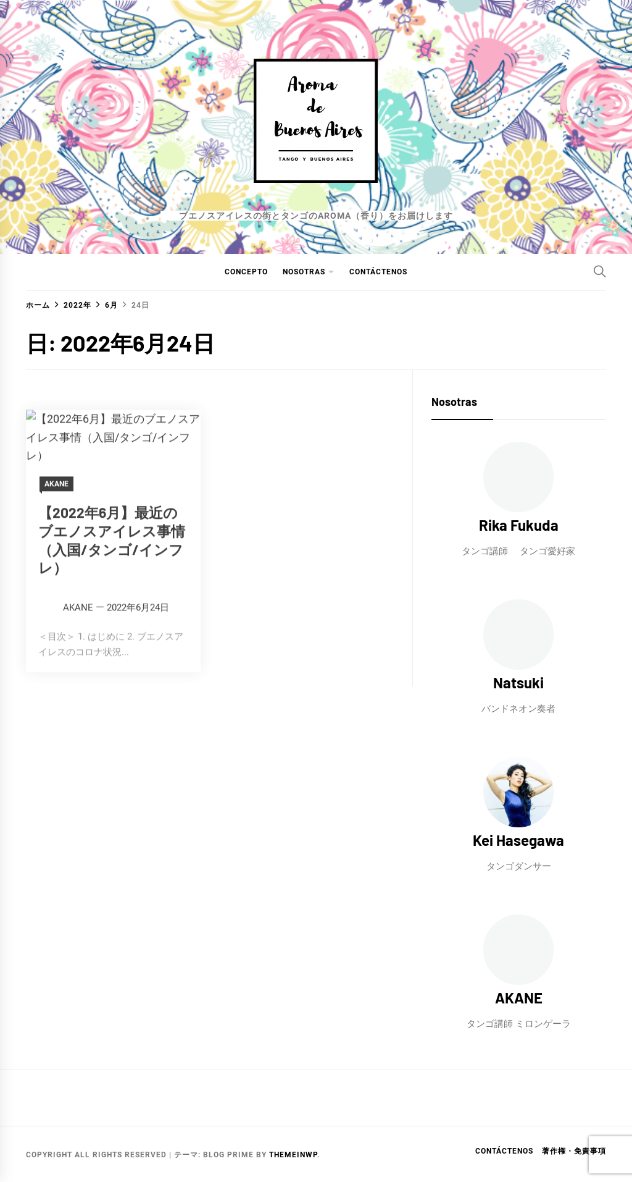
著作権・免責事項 (574, 1151)
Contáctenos (378, 272)
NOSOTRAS (304, 272)
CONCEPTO (246, 272)
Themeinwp (293, 1154)
